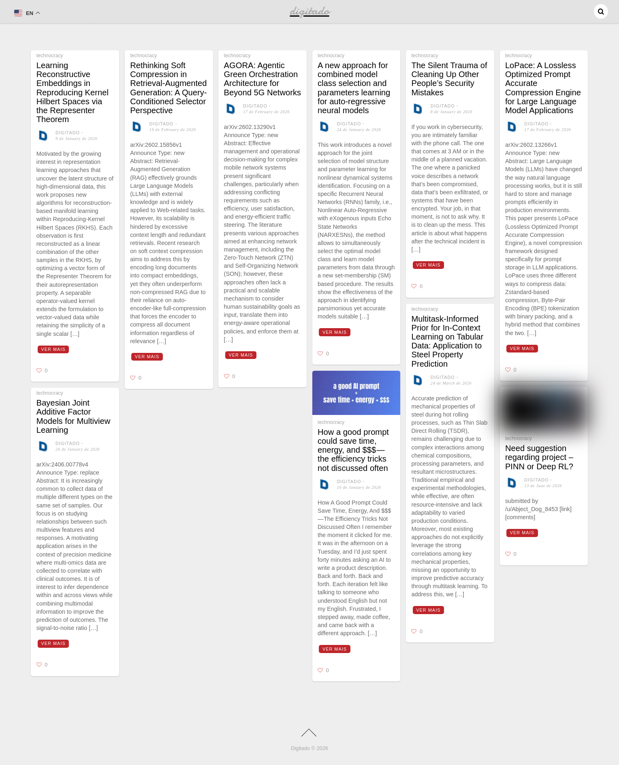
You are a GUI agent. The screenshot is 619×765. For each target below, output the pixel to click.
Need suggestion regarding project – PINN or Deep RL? (539, 457)
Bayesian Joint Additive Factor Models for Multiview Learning (73, 416)
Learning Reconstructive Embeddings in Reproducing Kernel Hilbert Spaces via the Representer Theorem (72, 92)
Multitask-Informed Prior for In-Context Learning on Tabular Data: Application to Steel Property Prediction (447, 341)
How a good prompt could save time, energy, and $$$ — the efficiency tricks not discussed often (353, 450)
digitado (67, 132)
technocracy (49, 55)
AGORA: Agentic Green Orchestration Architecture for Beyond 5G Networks (262, 79)
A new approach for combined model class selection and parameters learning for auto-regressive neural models (354, 88)
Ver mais (53, 349)
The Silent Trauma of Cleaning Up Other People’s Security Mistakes (449, 79)
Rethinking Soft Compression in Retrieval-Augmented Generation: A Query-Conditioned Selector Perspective (168, 88)
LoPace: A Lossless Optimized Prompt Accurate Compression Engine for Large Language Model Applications (543, 88)
